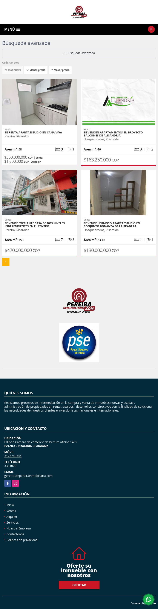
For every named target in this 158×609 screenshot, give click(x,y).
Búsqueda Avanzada (79, 53)
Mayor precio (60, 70)
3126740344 (12, 456)
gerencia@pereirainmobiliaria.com (28, 476)
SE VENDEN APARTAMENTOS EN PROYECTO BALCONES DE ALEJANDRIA (113, 134)
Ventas (11, 511)
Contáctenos (15, 534)
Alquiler (11, 517)
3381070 (10, 466)
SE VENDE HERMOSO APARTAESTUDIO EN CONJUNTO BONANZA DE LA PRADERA (112, 225)
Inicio (10, 505)
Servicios (12, 522)
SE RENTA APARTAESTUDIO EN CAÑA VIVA (33, 132)
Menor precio (35, 70)
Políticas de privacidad (22, 540)
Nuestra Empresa (18, 528)
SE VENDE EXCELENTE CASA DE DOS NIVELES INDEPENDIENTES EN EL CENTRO (35, 225)
